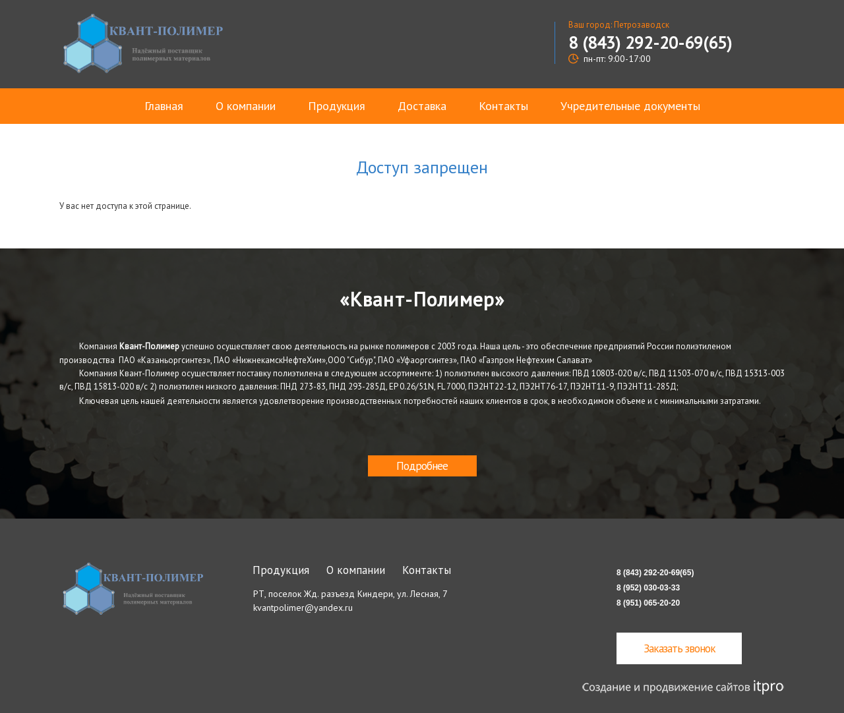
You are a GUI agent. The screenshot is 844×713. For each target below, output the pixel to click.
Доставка (422, 105)
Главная (163, 105)
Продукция (336, 105)
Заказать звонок (679, 648)
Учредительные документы (630, 105)
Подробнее (422, 466)
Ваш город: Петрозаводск (618, 24)
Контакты (503, 105)
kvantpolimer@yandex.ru (303, 607)
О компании (246, 105)
